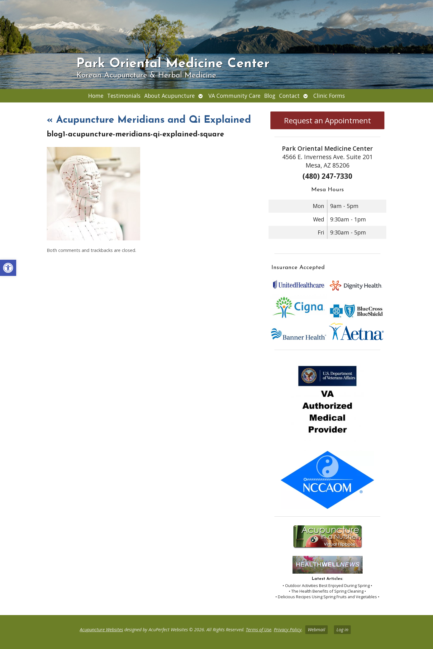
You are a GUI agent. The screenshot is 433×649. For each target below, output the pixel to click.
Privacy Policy (288, 629)
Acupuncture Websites (101, 629)
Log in (342, 629)
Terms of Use (258, 629)
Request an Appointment (327, 120)
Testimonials (123, 95)
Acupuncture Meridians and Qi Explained (149, 120)
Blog (269, 95)
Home (95, 95)
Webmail (316, 629)
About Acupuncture (169, 95)
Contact (289, 95)
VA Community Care (234, 95)
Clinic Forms (329, 95)
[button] (8, 268)
